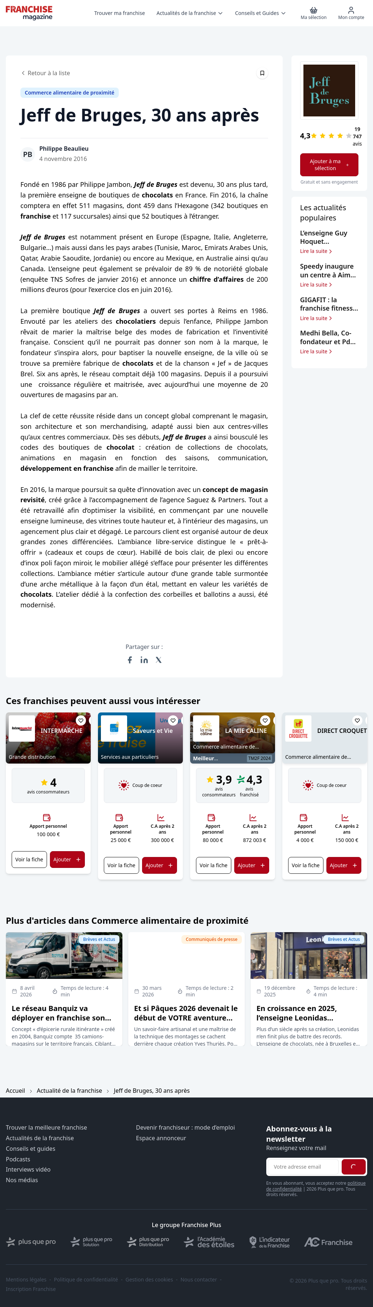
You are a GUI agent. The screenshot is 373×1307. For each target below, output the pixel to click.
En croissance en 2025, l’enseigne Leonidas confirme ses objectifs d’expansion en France (296, 1022)
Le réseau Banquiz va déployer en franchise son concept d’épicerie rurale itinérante (58, 1022)
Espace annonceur (161, 1138)
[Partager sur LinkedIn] (144, 660)
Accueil (15, 1091)
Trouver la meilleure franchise (46, 1127)
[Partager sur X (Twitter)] (159, 660)
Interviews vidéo (28, 1169)
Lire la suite (316, 251)
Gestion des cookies (149, 1279)
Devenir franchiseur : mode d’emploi (185, 1127)
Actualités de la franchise (40, 1138)
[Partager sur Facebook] (130, 660)
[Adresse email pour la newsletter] (303, 1167)
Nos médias (22, 1180)
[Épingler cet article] (262, 73)
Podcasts (18, 1159)
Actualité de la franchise (69, 1091)
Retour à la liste (45, 73)
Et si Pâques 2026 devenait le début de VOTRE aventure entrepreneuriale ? (186, 1017)
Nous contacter (198, 1279)
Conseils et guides (30, 1149)
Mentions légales (26, 1279)
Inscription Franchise (31, 1289)
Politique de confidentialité (86, 1279)
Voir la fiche (29, 859)
